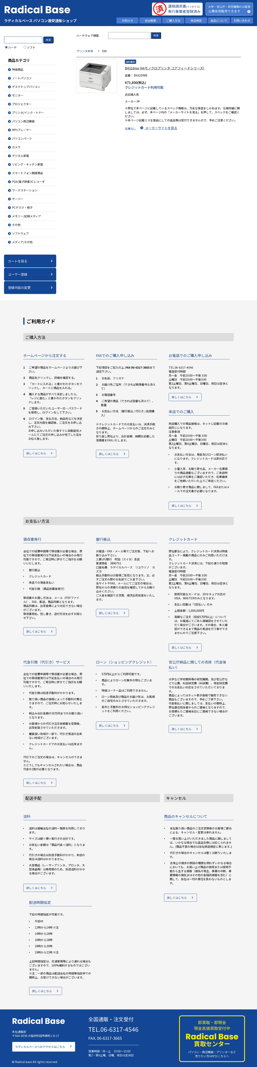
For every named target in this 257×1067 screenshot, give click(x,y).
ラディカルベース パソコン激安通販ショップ (40, 20)
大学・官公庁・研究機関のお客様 (229, 7)
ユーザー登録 (17, 274)
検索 (48, 39)
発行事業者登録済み (184, 11)
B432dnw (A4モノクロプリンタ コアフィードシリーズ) (164, 68)
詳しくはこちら (36, 455)
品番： (129, 75)
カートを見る (17, 261)
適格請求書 (184, 6)
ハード (11, 47)
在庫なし (130, 128)
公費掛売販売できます (224, 11)
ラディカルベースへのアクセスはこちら (40, 1044)
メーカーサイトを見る (160, 127)
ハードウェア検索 (87, 36)
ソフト (29, 47)
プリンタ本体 (84, 51)
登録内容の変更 (19, 287)
